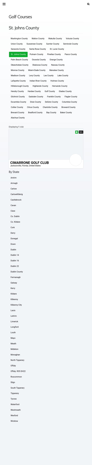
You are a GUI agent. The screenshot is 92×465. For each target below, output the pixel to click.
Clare (13, 211)
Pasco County (71, 54)
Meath (13, 343)
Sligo (13, 382)
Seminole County (70, 44)
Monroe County (17, 70)
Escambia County (18, 102)
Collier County (17, 107)
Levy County (34, 75)
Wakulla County (55, 38)
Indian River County (38, 81)
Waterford (15, 404)
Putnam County (36, 54)
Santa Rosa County (37, 49)
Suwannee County (34, 44)
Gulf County (50, 91)
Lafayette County (18, 81)
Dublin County (17, 272)
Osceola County (39, 59)
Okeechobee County (19, 65)
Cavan (13, 205)
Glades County (65, 91)
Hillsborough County (20, 86)
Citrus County (33, 107)
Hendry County (17, 91)
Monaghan (15, 355)
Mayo (13, 338)
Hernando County (59, 86)
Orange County (56, 59)
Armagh (14, 183)
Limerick (14, 321)
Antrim (14, 178)
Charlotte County (50, 107)
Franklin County (54, 96)
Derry (13, 233)
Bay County (51, 112)
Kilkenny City (16, 305)
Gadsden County (36, 96)
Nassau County (57, 65)
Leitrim (14, 316)
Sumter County (52, 44)
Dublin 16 (15, 260)
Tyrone (14, 399)
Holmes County (57, 81)
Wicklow (14, 421)
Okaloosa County (39, 65)
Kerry (13, 288)
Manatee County (56, 70)
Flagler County (71, 96)
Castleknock (16, 200)
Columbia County (69, 102)
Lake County (62, 75)
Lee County (49, 75)
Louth (13, 332)
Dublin (13, 249)
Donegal (14, 238)
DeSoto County (51, 102)
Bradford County (35, 112)
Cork (13, 227)
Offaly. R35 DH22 (18, 371)
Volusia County (72, 38)
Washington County (19, 38)
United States (35, 165)
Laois (13, 310)
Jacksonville (15, 165)
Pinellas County (54, 54)
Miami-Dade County (37, 70)
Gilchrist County (18, 96)
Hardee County (34, 91)
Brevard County (17, 112)
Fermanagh (16, 277)
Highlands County (40, 86)
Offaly (13, 366)
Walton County (38, 38)
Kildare (14, 294)
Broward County (68, 107)
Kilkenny (14, 299)
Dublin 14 (15, 255)
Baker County (66, 112)
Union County (17, 44)
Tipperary (15, 393)
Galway (14, 283)
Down (13, 244)
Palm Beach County (19, 59)
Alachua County (18, 118)
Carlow (14, 189)
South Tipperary (17, 388)
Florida (25, 165)
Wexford (14, 415)
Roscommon (16, 377)
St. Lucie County (57, 49)
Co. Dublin (15, 216)
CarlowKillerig (17, 194)
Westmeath (16, 410)
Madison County (18, 75)
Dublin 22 (15, 266)
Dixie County (35, 102)
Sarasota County (18, 49)
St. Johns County (18, 54)
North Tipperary (17, 360)
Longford (15, 327)
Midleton (14, 349)
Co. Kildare (15, 222)
